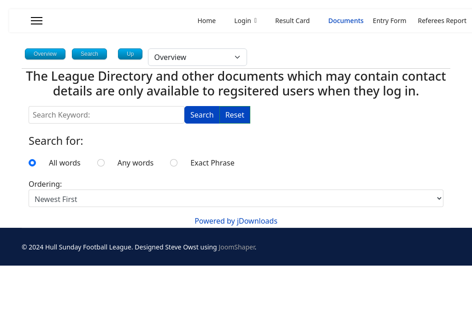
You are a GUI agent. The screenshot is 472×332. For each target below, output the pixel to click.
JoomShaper (236, 247)
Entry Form (390, 20)
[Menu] (36, 20)
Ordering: (45, 184)
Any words (135, 163)
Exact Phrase (212, 163)
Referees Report (442, 20)
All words (65, 163)
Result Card (288, 20)
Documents (341, 20)
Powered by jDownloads (236, 221)
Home (206, 20)
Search (202, 115)
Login (238, 20)
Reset (234, 115)
